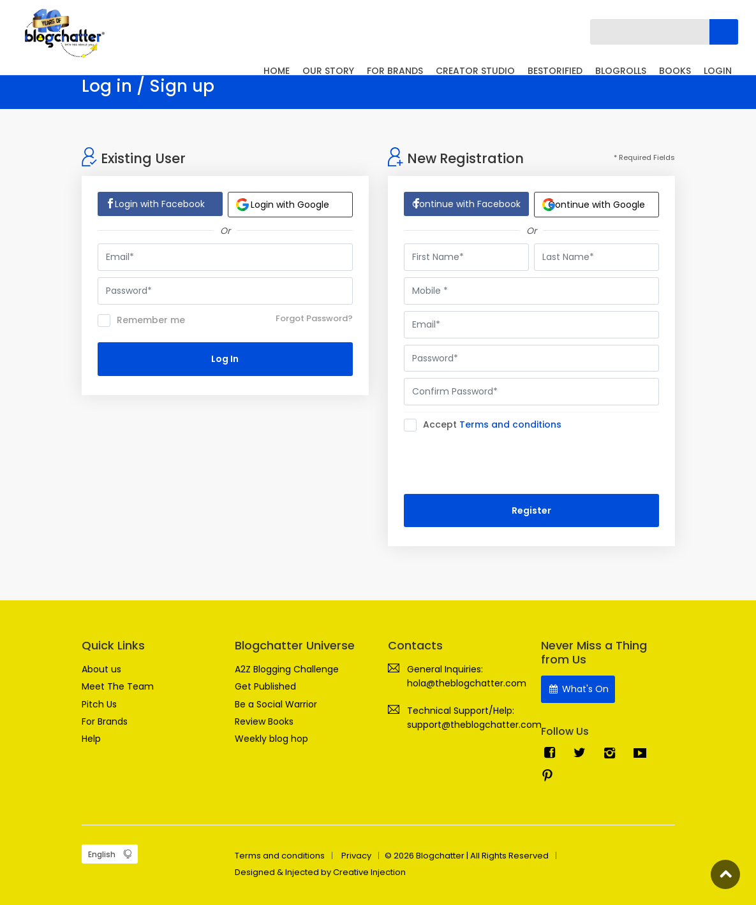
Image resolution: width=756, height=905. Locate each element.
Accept (487, 425)
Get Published (265, 686)
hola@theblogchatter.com (466, 683)
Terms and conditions (510, 424)
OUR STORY (328, 70)
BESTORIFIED (555, 70)
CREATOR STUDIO (475, 70)
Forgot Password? (314, 318)
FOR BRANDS (395, 70)
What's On (578, 689)
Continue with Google (593, 204)
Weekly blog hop (271, 738)
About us (101, 669)
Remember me (141, 320)
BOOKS (675, 70)
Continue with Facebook (466, 204)
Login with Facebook (160, 204)
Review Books (264, 721)
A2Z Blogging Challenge (287, 669)
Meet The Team (118, 686)
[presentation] (501, 463)
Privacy (356, 856)
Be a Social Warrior (276, 704)
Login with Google (283, 204)
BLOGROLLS (620, 70)
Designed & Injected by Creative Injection (320, 872)
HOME (276, 70)
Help (91, 738)
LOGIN (718, 70)
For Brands (105, 721)
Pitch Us (99, 704)
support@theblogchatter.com (474, 724)
